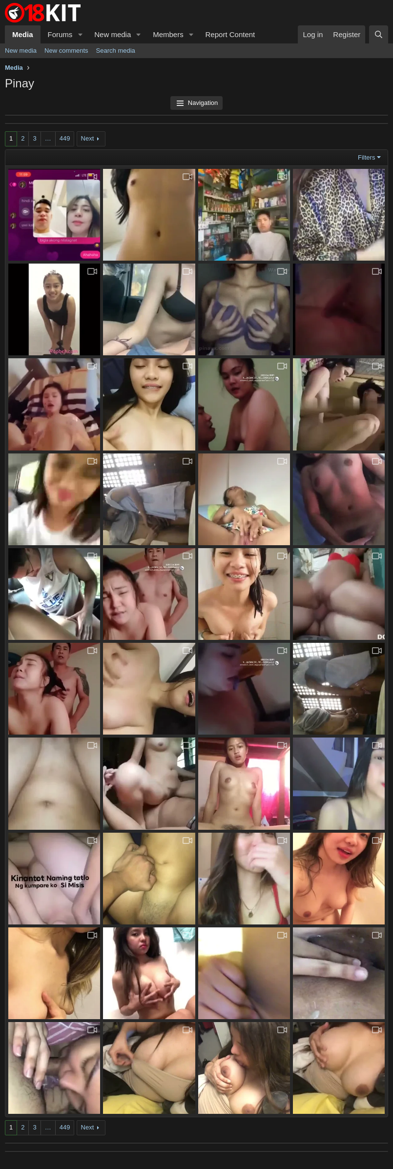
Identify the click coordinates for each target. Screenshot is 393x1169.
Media (22, 34)
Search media (115, 50)
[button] (80, 34)
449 (65, 138)
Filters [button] (366, 157)
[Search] (378, 34)
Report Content (230, 34)
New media (112, 34)
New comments (66, 50)
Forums (60, 34)
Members (168, 34)
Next (87, 138)
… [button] (48, 138)
